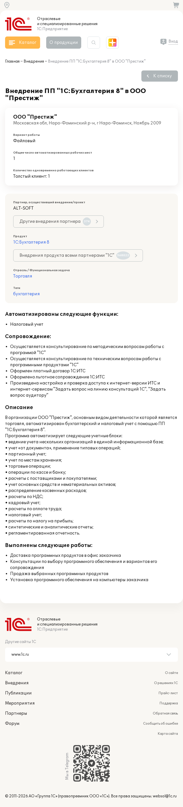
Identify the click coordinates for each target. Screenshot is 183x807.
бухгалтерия (26, 294)
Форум (12, 723)
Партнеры (16, 713)
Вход (173, 41)
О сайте (171, 673)
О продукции (63, 42)
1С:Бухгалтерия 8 (31, 242)
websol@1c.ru (165, 796)
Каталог (13, 672)
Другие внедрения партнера (55, 221)
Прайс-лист (168, 693)
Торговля (22, 276)
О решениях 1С (166, 683)
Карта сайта (168, 734)
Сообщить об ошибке (160, 724)
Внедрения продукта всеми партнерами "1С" (75, 255)
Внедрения (34, 61)
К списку (162, 76)
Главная (12, 61)
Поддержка (168, 703)
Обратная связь (165, 713)
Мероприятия (20, 703)
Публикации (18, 693)
